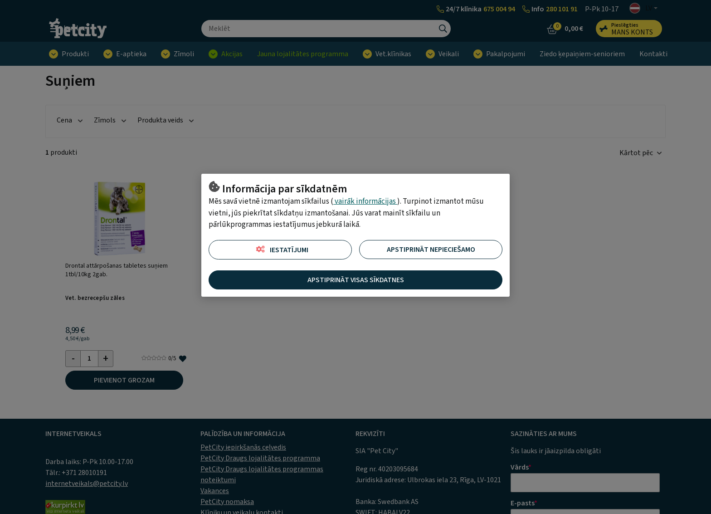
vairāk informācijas (365, 201)
